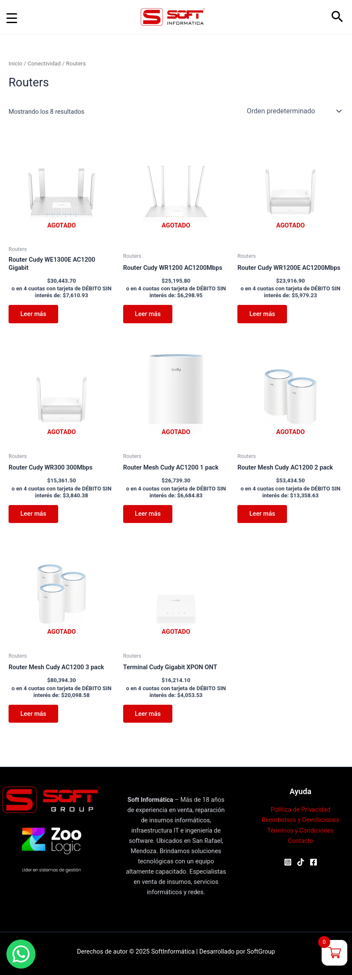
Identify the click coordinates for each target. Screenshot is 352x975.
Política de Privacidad (301, 809)
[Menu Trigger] (12, 18)
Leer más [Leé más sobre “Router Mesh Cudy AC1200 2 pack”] (262, 514)
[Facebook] (313, 862)
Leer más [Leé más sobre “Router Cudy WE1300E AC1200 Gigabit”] (33, 314)
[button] (337, 17)
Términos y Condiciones (300, 830)
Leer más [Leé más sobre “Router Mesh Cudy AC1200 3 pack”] (33, 714)
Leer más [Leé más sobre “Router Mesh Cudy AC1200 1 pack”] (148, 514)
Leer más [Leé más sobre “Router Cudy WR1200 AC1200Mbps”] (148, 314)
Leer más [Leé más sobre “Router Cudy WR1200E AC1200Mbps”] (262, 314)
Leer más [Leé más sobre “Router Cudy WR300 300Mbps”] (33, 514)
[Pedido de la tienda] (293, 111)
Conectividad (44, 63)
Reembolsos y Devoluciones (301, 820)
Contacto (300, 841)
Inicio (15, 63)
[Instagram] (288, 862)
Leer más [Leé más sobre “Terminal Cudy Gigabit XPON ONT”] (148, 714)
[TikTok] (301, 862)
